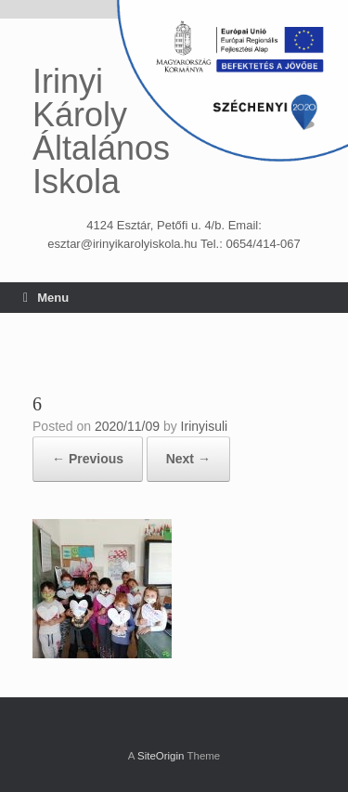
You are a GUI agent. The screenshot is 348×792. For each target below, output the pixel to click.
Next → (188, 458)
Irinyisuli (204, 426)
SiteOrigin (161, 755)
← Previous (87, 458)
